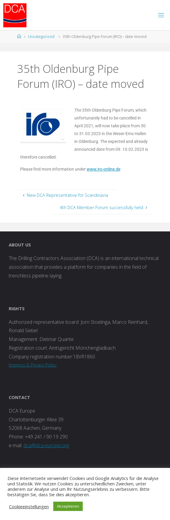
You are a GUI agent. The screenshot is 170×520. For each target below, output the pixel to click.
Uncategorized (41, 36)
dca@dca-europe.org (46, 445)
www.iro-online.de (103, 169)
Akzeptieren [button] (68, 506)
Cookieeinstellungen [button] (29, 506)
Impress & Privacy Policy (33, 365)
